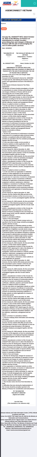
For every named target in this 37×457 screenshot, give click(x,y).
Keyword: (3, 23)
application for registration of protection (15, 177)
